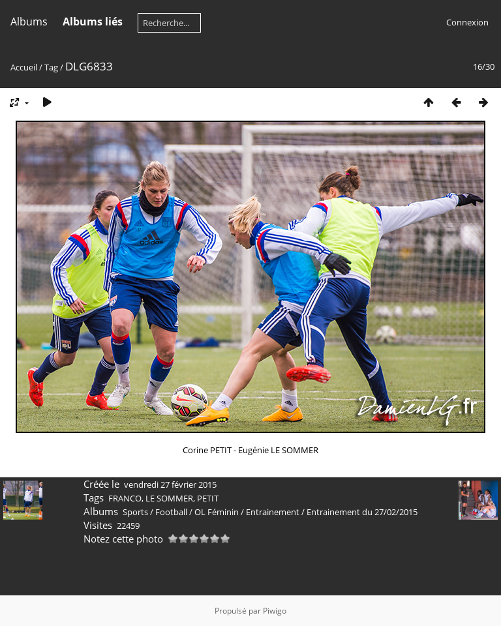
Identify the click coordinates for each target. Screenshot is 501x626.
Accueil (23, 67)
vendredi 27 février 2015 (170, 484)
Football (171, 512)
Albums (29, 21)
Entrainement (272, 512)
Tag (51, 67)
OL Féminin (216, 512)
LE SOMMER (169, 498)
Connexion (467, 22)
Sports (135, 512)
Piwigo (274, 610)
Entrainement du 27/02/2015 (362, 512)
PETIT (208, 498)
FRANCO (125, 498)
